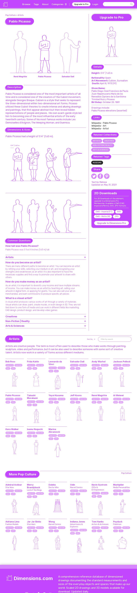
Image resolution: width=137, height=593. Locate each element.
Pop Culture (10, 15)
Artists (21, 15)
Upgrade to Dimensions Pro (111, 223)
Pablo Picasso (12, 395)
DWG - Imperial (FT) (104, 212)
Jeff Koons (76, 395)
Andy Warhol (98, 361)
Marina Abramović (54, 430)
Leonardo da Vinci (55, 363)
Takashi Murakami (32, 396)
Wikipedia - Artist (100, 128)
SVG (119, 212)
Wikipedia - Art (99, 126)
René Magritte (99, 395)
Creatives (109, 141)
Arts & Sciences (100, 150)
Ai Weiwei (118, 395)
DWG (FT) (9, 365)
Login (95, 4)
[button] (91, 339)
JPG (117, 216)
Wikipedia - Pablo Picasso (104, 123)
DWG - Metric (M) (103, 216)
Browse (26, 4)
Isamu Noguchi (35, 429)
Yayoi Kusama (56, 395)
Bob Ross (10, 361)
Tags (36, 4)
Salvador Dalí (77, 361)
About (45, 4)
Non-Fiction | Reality (103, 145)
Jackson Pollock (121, 361)
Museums (97, 163)
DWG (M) (18, 365)
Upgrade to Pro (81, 4)
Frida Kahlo (33, 361)
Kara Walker (12, 429)
